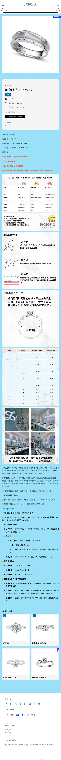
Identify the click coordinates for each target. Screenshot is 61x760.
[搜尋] (56, 10)
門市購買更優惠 (10, 112)
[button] (2, 4)
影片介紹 (8, 730)
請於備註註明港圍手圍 (15, 116)
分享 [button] (8, 125)
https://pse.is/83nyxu (10, 509)
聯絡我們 (8, 732)
